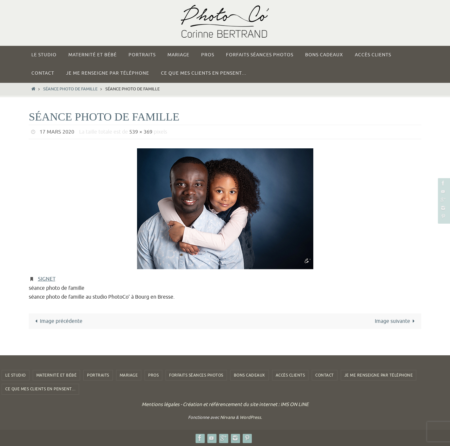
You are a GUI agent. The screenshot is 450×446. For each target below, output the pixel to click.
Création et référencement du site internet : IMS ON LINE (246, 404)
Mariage (129, 375)
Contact (324, 375)
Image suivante (396, 321)
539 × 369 (140, 132)
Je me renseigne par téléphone (378, 375)
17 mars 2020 (57, 132)
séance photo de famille (70, 89)
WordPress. (251, 417)
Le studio (15, 375)
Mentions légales (161, 404)
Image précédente (57, 321)
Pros (153, 375)
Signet (46, 279)
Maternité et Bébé (56, 375)
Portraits (98, 375)
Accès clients (290, 375)
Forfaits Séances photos (196, 375)
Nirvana (227, 417)
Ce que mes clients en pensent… (40, 389)
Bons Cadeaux (249, 375)
